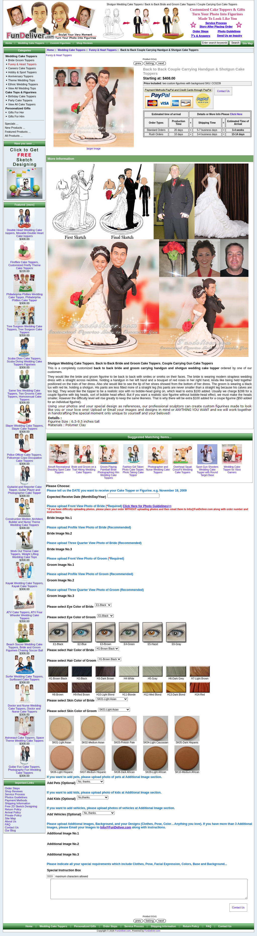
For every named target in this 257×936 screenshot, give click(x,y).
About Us (10, 821)
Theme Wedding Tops (21, 80)
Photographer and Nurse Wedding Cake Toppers (158, 469)
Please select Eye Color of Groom (71, 617)
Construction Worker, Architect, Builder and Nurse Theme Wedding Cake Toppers (24, 520)
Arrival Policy (13, 812)
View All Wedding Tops (22, 88)
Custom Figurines (60, 43)
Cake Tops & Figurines (20, 92)
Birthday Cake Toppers (22, 96)
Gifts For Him (16, 116)
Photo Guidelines (229, 31)
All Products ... (14, 135)
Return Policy (13, 809)
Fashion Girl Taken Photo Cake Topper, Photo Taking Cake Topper (133, 471)
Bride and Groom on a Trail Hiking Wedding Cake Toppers (83, 469)
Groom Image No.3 (60, 596)
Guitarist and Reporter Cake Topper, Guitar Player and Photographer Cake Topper (24, 488)
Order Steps (201, 31)
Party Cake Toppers (20, 100)
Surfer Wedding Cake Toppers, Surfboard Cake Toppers (24, 676)
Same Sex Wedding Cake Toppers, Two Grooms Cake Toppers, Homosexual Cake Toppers (24, 393)
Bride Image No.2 (59, 533)
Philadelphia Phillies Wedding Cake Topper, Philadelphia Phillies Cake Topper (24, 296)
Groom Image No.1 (60, 565)
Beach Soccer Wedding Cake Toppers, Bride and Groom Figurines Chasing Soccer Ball (24, 646)
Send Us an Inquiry (229, 35)
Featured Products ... (18, 131)
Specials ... (11, 123)
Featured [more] (24, 204)
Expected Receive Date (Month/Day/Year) (76, 497)
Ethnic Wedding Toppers (23, 84)
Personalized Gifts (17, 108)
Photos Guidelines (16, 797)
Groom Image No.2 (60, 580)
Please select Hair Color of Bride (70, 650)
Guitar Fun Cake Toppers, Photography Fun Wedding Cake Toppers (24, 768)
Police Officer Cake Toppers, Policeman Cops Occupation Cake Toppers (24, 456)
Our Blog (10, 830)
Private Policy (13, 815)
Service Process (15, 794)
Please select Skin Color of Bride (71, 700)
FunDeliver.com (123, 934)
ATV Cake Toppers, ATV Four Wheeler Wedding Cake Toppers (24, 614)
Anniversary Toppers (20, 76)
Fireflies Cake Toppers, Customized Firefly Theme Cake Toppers (24, 264)
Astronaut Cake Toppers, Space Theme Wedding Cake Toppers (24, 738)
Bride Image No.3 (59, 549)
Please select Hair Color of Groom (71, 660)
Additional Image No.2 (63, 844)
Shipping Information (17, 803)
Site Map (247, 43)
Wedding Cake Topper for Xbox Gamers (232, 469)
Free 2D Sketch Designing (21, 806)
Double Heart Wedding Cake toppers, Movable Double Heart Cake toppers (24, 232)
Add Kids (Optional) (61, 799)
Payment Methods (16, 800)
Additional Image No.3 (63, 854)
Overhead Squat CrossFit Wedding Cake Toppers (182, 469)
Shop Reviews (85, 43)
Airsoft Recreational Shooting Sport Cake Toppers (59, 469)
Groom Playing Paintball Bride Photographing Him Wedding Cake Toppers (108, 472)
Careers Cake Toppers (22, 68)
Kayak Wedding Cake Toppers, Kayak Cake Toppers (24, 583)
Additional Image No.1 (63, 833)
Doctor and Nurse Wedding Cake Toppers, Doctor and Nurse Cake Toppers (24, 707)
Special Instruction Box (64, 870)
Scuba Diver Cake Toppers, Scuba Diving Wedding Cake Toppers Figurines (24, 360)
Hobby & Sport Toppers (22, 72)
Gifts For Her (16, 112)
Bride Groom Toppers (21, 60)
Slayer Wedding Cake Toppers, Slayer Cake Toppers (24, 426)
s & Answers (200, 35)
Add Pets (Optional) (61, 783)
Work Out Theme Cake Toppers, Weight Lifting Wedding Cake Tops (24, 553)
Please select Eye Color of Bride (70, 606)
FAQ (7, 824)
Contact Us (11, 827)
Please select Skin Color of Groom (72, 711)
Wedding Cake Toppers (31, 43)
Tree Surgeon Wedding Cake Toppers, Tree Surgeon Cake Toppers (24, 328)
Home (9, 43)
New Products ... (15, 127)
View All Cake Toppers (21, 104)
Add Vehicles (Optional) (64, 814)
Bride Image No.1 (59, 518)
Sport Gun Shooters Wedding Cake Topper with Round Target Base (207, 471)
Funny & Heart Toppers (103, 50)
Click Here (236, 114)
